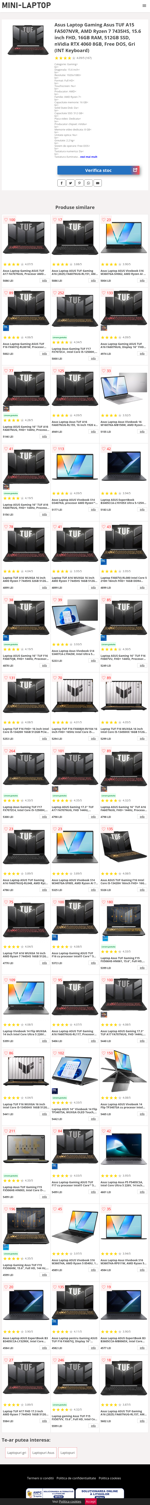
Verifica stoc (112, 170)
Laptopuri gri (16, 1453)
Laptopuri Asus (43, 1453)
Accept (91, 1501)
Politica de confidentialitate (76, 1478)
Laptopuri (68, 1453)
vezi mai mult (88, 156)
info (44, 280)
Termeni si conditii (40, 1478)
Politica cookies (110, 1478)
